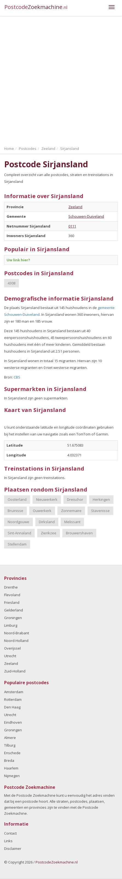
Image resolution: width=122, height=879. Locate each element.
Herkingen (101, 499)
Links (8, 840)
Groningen (13, 617)
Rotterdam (13, 699)
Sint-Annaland (19, 533)
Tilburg (9, 745)
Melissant (72, 521)
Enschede (12, 752)
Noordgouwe (18, 521)
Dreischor (75, 499)
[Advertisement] (61, 80)
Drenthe (11, 587)
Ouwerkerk (42, 510)
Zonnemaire (71, 510)
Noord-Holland (16, 640)
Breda (9, 760)
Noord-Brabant (16, 633)
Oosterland (17, 499)
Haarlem (11, 768)
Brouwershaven (79, 533)
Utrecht (10, 655)
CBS (17, 377)
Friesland (11, 602)
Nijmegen (12, 775)
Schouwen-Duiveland (86, 216)
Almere (10, 737)
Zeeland (75, 206)
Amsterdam (13, 691)
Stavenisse (100, 510)
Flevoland (12, 594)
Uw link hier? (18, 259)
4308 (11, 283)
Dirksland (47, 521)
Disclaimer (12, 848)
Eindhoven (13, 722)
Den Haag (12, 707)
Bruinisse (15, 510)
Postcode (36, 7)
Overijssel (12, 648)
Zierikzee (48, 533)
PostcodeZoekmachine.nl (57, 862)
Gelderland (13, 610)
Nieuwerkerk (46, 499)
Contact (10, 833)
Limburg (10, 625)
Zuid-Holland (14, 671)
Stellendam (17, 544)
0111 (72, 226)
